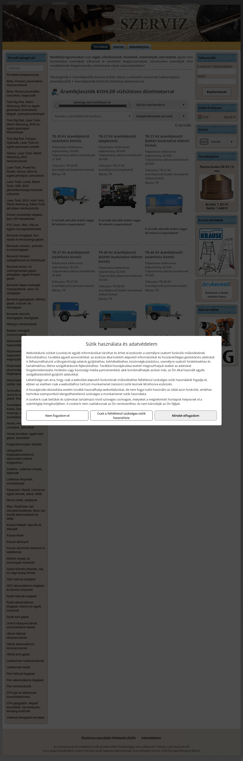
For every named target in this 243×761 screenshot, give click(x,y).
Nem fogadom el (57, 415)
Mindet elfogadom (185, 415)
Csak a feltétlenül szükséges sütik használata (121, 415)
